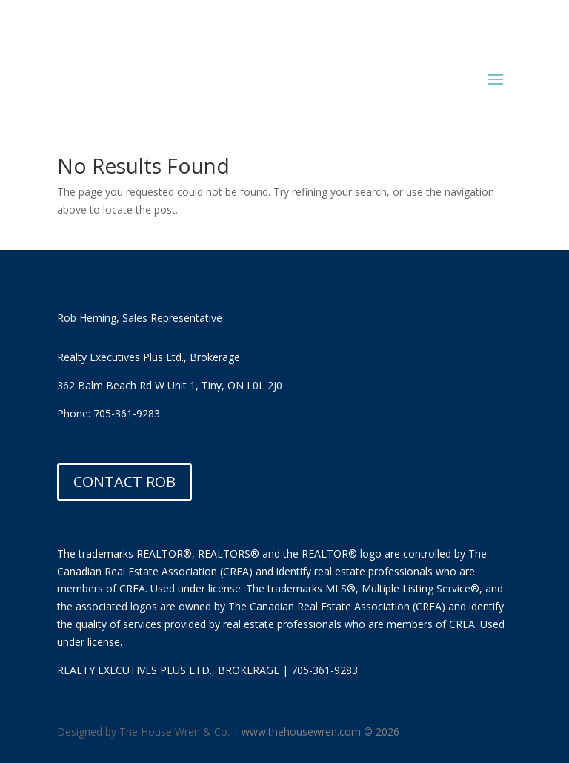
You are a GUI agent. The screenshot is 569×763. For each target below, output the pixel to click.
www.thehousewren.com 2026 (320, 731)
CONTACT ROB (124, 482)
